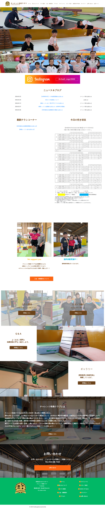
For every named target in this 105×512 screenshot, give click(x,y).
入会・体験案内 (49, 3)
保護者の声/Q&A (76, 3)
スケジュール (62, 3)
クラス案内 (42, 3)
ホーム (29, 3)
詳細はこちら (26, 313)
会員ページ (96, 3)
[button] (41, 279)
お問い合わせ (90, 3)
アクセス (56, 3)
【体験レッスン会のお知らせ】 (27, 129)
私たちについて (35, 3)
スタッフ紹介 (69, 3)
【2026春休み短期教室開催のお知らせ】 (26, 126)
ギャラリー (83, 3)
